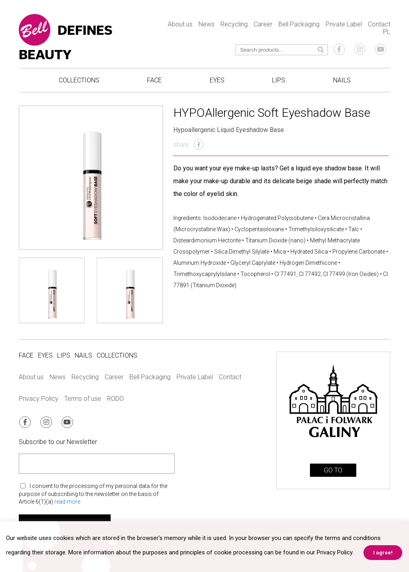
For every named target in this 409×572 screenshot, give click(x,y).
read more (67, 501)
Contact (379, 24)
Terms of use (82, 398)
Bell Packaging (299, 24)
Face (154, 80)
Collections (79, 80)
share (188, 145)
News (206, 24)
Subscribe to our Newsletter (58, 441)
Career (263, 24)
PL (386, 32)
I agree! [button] (382, 553)
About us (180, 24)
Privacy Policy (38, 398)
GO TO (333, 470)
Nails (342, 80)
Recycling (234, 24)
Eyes (217, 80)
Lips (278, 80)
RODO (115, 398)
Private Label (344, 24)
